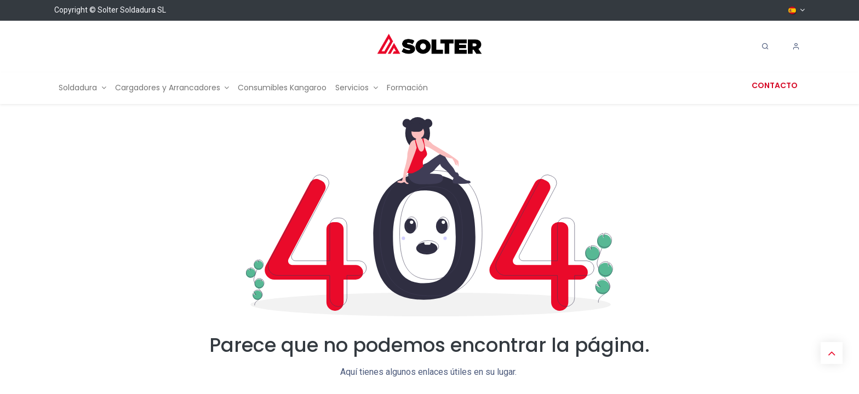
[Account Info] (796, 46)
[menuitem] (82, 88)
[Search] (765, 46)
